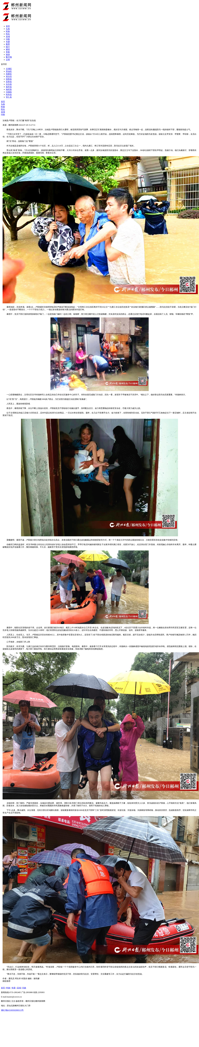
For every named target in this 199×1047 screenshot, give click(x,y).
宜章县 (9, 82)
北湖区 (9, 69)
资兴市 (9, 76)
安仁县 (9, 97)
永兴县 (9, 84)
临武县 (9, 89)
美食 (8, 52)
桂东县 (9, 94)
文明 (8, 60)
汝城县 (9, 92)
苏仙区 (9, 71)
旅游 (8, 54)
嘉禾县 (9, 87)
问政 (8, 39)
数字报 (9, 57)
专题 (8, 42)
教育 (8, 44)
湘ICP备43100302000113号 (12, 1010)
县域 (8, 36)
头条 (8, 29)
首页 (8, 26)
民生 (8, 34)
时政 (8, 31)
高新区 (9, 74)
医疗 (8, 47)
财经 (8, 49)
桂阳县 (9, 79)
